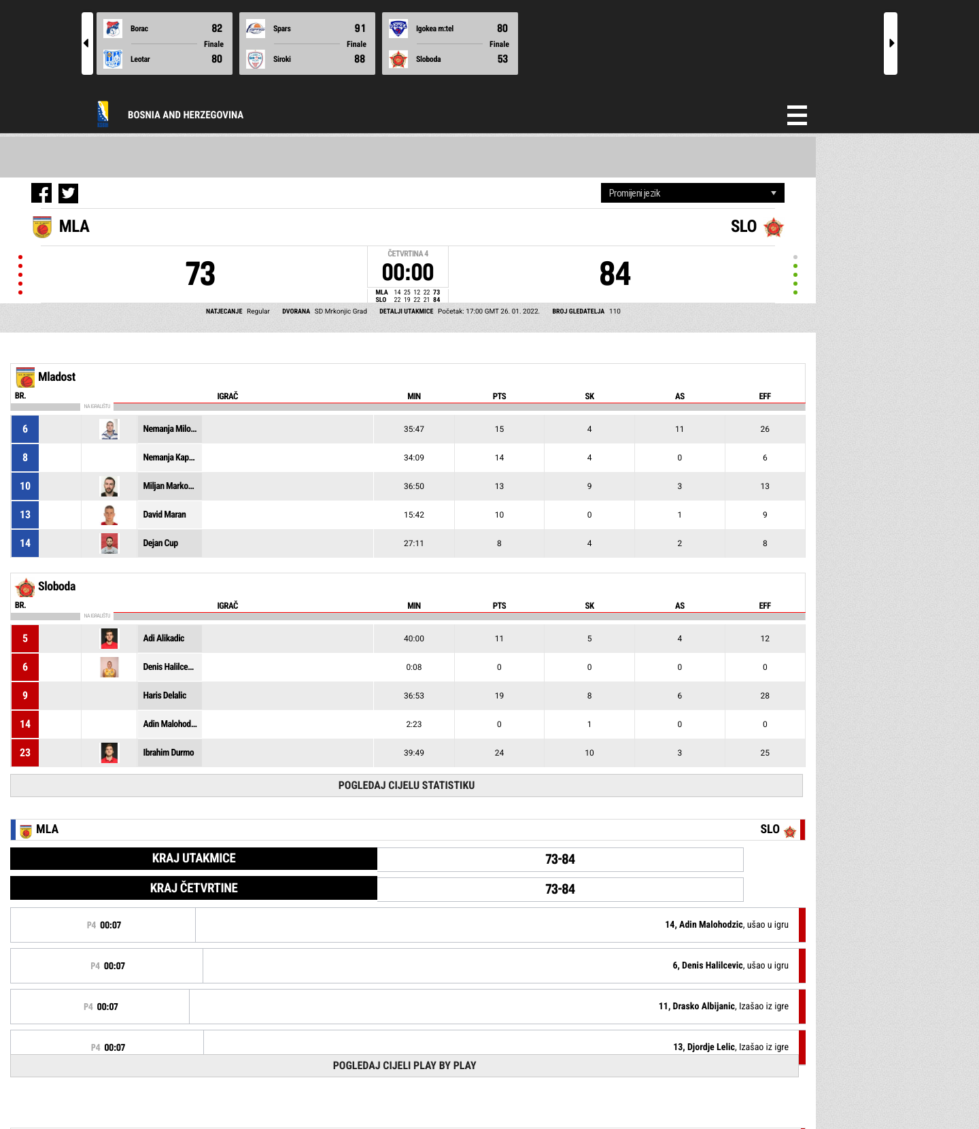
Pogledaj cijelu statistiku (407, 785)
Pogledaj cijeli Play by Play (405, 1065)
